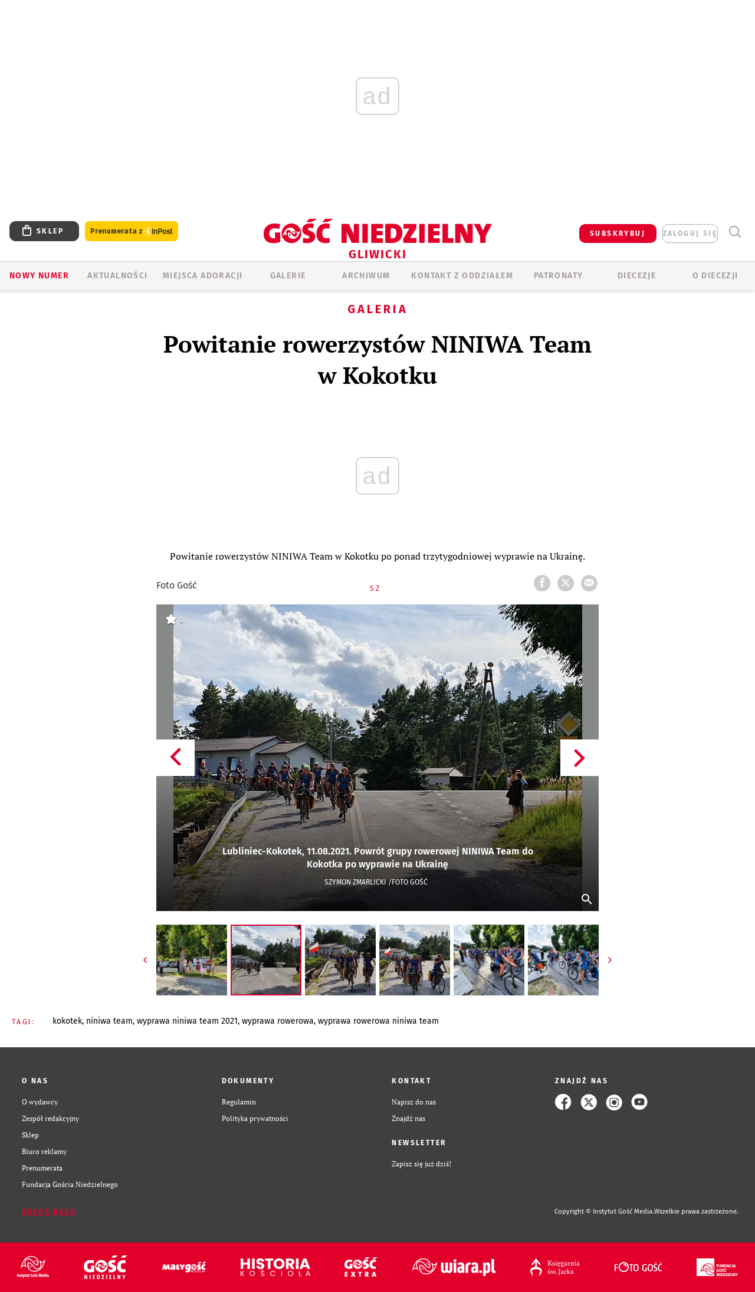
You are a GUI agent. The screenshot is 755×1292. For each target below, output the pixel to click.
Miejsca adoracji (202, 276)
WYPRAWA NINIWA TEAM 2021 (187, 1021)
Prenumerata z (131, 231)
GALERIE (288, 276)
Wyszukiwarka (735, 232)
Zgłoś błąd (49, 1212)
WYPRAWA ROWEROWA (278, 1021)
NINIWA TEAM (109, 1021)
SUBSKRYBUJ (617, 233)
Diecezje (637, 276)
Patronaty (558, 276)
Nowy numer (39, 276)
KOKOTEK (67, 1021)
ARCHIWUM (366, 276)
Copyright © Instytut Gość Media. (604, 1211)
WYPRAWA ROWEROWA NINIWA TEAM (378, 1021)
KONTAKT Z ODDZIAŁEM (462, 276)
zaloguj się (690, 233)
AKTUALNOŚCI (117, 276)
